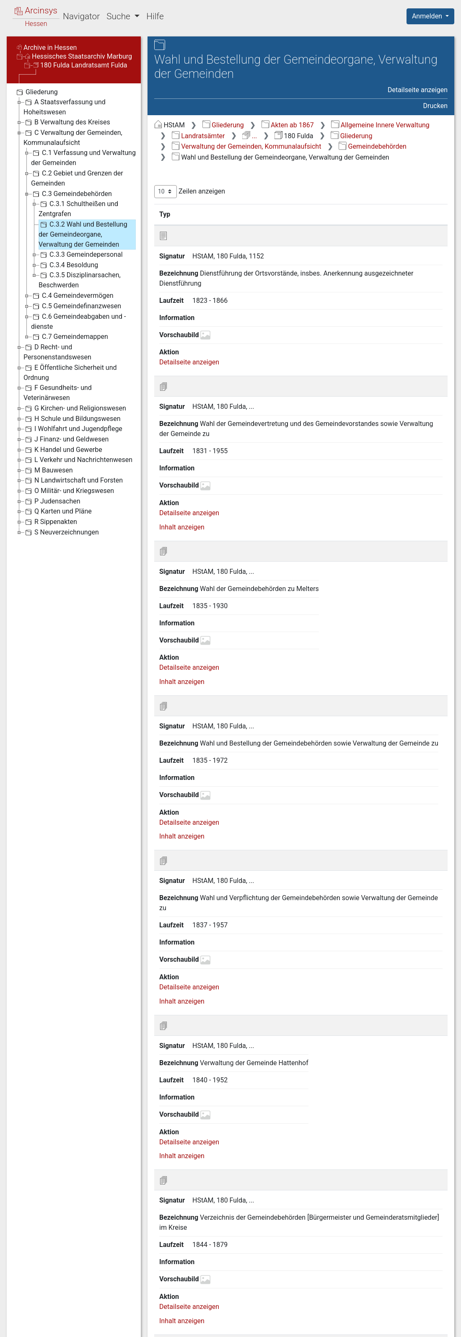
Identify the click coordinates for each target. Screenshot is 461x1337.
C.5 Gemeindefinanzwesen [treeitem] (76, 306)
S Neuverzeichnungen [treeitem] (61, 532)
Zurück (312, 1284)
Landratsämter (198, 136)
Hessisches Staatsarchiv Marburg (78, 56)
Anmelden (428, 16)
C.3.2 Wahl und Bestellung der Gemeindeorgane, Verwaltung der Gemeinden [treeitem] (83, 233)
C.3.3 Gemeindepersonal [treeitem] (81, 255)
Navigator (81, 16)
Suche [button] (119, 16)
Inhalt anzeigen (182, 420)
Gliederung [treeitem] (36, 92)
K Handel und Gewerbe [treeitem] (62, 450)
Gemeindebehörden (373, 146)
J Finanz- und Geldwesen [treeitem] (66, 439)
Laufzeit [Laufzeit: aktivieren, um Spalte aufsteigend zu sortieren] (366, 214)
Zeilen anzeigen (189, 191)
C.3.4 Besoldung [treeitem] (68, 265)
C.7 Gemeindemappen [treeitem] (69, 337)
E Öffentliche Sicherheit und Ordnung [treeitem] (70, 372)
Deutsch (50, 1320)
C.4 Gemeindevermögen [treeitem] (72, 296)
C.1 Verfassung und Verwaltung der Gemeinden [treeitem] (83, 157)
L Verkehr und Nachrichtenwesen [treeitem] (77, 460)
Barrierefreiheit (371, 1326)
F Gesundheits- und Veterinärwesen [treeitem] (57, 392)
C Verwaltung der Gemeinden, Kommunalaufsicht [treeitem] (72, 137)
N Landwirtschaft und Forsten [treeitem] (73, 480)
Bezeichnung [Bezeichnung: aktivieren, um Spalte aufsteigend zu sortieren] (265, 214)
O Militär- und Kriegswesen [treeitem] (68, 491)
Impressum (433, 1326)
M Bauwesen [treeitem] (48, 470)
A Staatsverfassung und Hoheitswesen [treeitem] (64, 106)
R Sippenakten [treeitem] (50, 522)
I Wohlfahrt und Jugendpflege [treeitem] (72, 429)
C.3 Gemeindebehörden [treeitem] (71, 194)
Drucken (435, 106)
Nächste (400, 1284)
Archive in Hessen (47, 48)
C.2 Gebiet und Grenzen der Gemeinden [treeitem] (77, 177)
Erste (284, 1284)
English (19, 1320)
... (249, 136)
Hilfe (154, 16)
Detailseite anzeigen (418, 90)
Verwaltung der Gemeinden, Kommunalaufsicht (246, 146)
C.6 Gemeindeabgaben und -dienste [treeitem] (78, 321)
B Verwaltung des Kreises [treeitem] (66, 122)
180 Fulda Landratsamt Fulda (80, 65)
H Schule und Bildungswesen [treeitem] (72, 419)
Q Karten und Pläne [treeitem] (57, 511)
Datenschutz (307, 1326)
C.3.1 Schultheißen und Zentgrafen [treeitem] (78, 208)
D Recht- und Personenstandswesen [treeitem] (57, 351)
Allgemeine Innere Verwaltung (380, 125)
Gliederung (223, 125)
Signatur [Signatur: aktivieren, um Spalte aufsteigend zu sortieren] (203, 214)
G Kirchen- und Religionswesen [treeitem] (74, 408)
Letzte (433, 1284)
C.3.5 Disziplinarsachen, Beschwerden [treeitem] (80, 279)
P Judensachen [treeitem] (51, 501)
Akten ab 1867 (288, 125)
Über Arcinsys (244, 1326)
